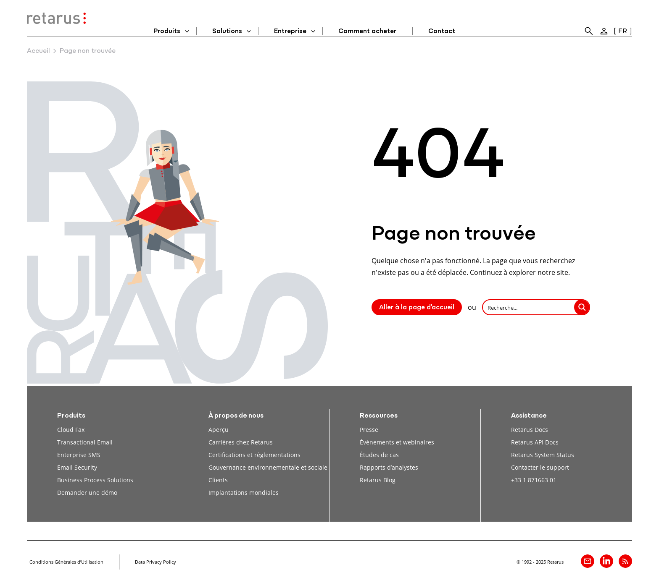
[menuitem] (588, 31)
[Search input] (529, 307)
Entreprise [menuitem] (290, 31)
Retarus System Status (542, 455)
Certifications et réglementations (254, 455)
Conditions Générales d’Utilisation (66, 562)
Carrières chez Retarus (240, 442)
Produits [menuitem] (166, 31)
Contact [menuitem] (441, 31)
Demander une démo (87, 493)
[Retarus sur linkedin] (606, 561)
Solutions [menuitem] (227, 31)
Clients (218, 480)
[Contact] (587, 561)
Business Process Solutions (95, 480)
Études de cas (379, 455)
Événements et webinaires (397, 442)
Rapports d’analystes (389, 467)
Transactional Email (85, 442)
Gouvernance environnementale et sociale (267, 467)
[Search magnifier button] (582, 307)
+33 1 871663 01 (533, 480)
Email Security (77, 467)
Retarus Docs (529, 430)
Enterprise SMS (78, 455)
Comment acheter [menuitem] (367, 31)
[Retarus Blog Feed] (625, 561)
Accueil (38, 51)
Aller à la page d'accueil (416, 307)
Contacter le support (540, 467)
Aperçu (218, 430)
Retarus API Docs (535, 442)
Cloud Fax (70, 430)
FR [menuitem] (623, 31)
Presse (369, 430)
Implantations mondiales (243, 493)
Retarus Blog (377, 480)
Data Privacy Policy (155, 562)
